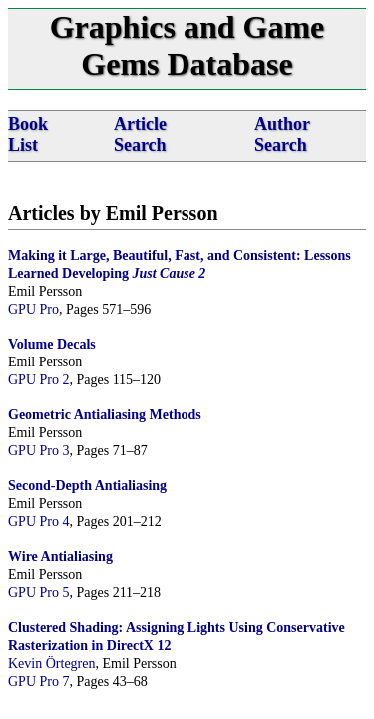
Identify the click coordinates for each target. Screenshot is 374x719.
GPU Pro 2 (38, 379)
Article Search (140, 134)
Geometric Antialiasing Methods (104, 414)
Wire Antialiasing (60, 556)
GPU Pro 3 (38, 450)
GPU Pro (33, 309)
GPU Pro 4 (38, 521)
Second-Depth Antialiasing (87, 485)
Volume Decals (52, 344)
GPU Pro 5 (38, 592)
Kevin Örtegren (51, 663)
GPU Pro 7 (38, 681)
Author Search (282, 134)
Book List (28, 134)
